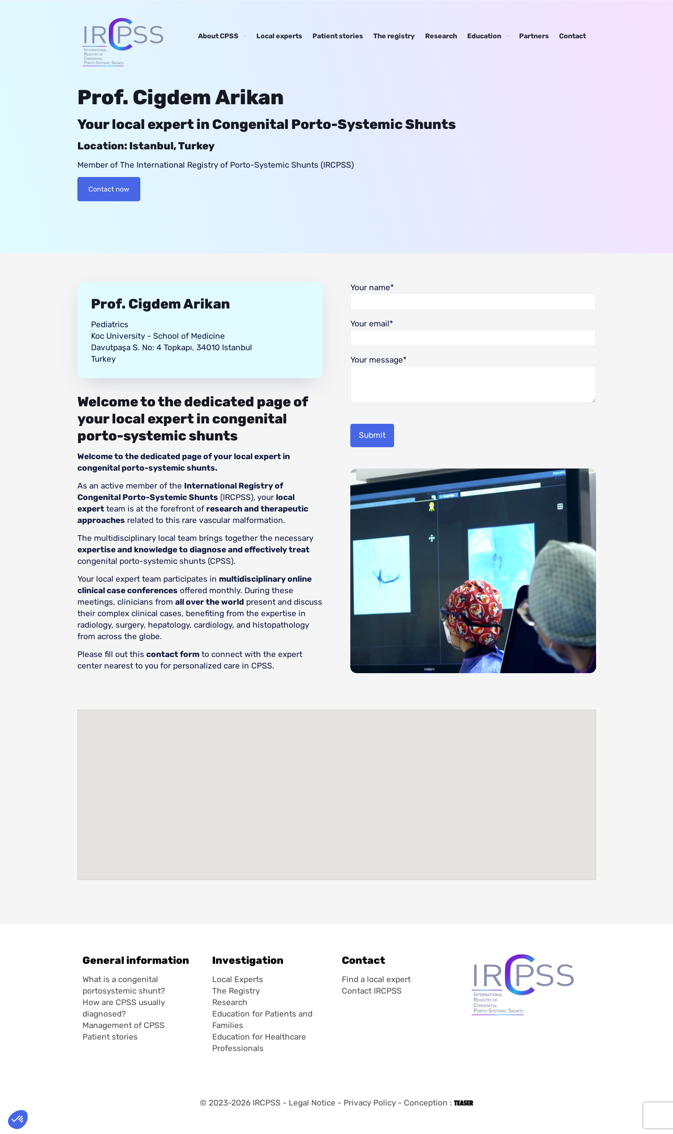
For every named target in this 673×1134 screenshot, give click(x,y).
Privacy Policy (370, 1103)
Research (229, 1002)
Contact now (108, 189)
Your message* (473, 379)
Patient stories (110, 1037)
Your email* (473, 332)
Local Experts (237, 979)
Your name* (473, 296)
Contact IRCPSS (372, 991)
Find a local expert (376, 979)
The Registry (236, 991)
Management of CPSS (123, 1025)
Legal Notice (312, 1103)
